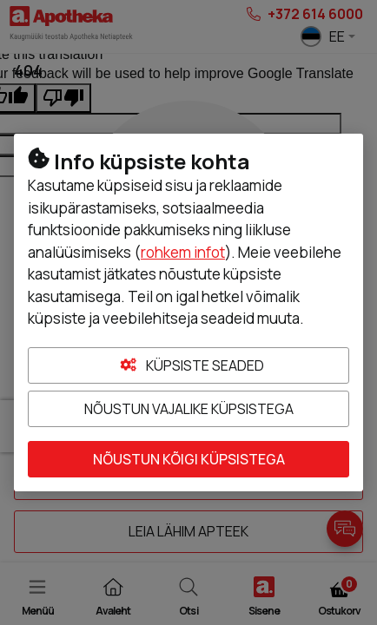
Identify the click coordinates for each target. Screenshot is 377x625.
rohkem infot (183, 252)
